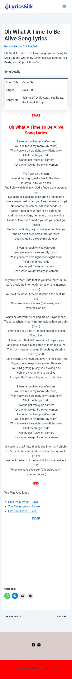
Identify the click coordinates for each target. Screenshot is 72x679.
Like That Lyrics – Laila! (22, 511)
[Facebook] (33, 645)
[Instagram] (39, 645)
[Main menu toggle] (64, 6)
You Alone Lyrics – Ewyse (24, 506)
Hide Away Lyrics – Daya (23, 502)
